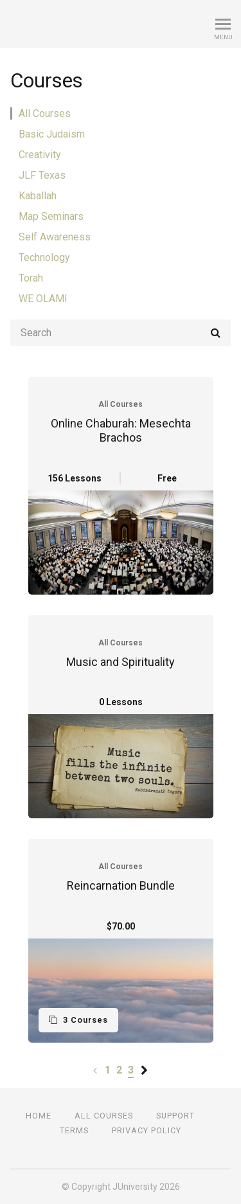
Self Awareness (55, 237)
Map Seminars (51, 216)
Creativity (40, 154)
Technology (44, 257)
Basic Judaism (52, 134)
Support (175, 1115)
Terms (74, 1130)
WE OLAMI (43, 298)
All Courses (45, 113)
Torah (31, 278)
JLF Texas (42, 175)
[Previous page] (95, 1070)
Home (38, 1115)
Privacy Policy (146, 1130)
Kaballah (38, 196)
